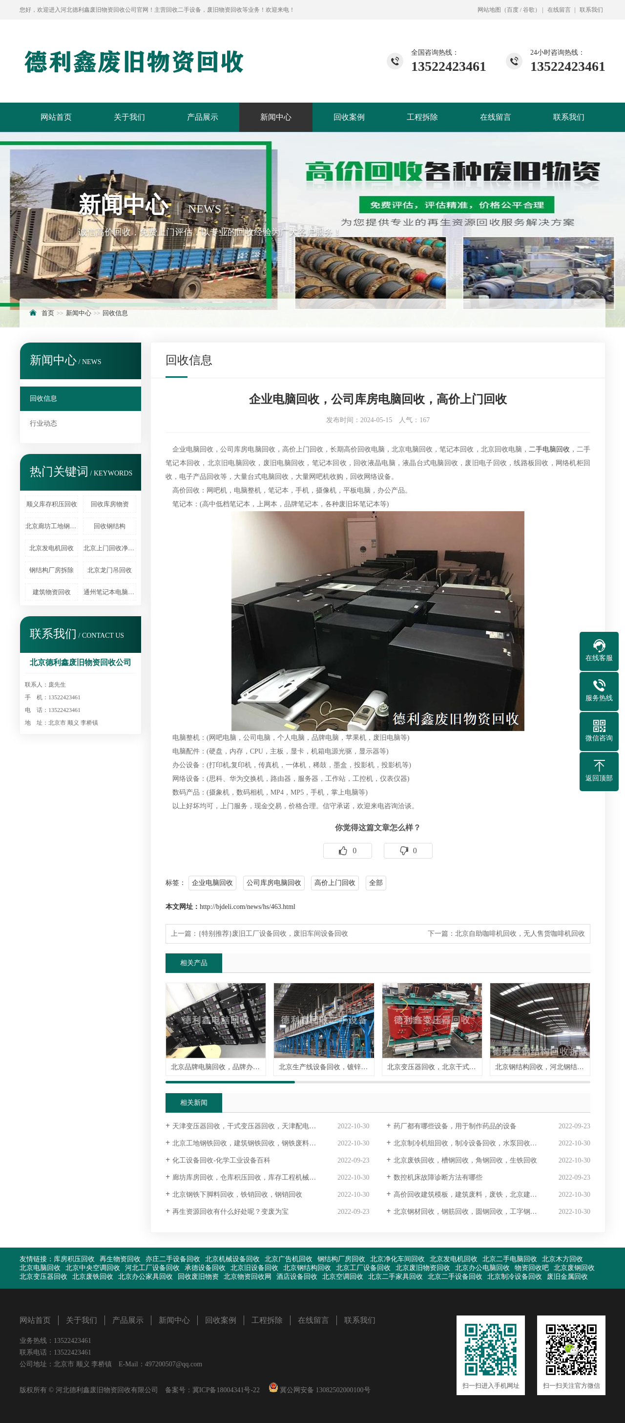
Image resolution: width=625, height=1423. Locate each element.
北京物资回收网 (247, 1276)
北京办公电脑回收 (482, 1268)
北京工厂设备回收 (363, 1268)
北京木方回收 (562, 1259)
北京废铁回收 (92, 1276)
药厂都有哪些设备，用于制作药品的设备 (455, 1126)
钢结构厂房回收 (341, 1259)
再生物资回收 (120, 1259)
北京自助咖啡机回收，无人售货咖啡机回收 (520, 933)
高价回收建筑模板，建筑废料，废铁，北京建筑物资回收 (479, 1194)
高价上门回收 (334, 882)
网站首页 (56, 117)
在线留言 (559, 9)
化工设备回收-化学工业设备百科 (221, 1160)
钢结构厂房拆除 (51, 570)
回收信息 (115, 313)
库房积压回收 (74, 1259)
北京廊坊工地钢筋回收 (51, 526)
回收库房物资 (110, 504)
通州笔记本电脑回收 (109, 592)
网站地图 (489, 9)
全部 (376, 882)
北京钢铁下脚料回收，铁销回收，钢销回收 (237, 1194)
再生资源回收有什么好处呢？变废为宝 (230, 1211)
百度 (513, 9)
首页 (48, 313)
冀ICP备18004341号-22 (226, 1390)
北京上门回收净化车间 (109, 548)
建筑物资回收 (52, 592)
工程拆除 (422, 117)
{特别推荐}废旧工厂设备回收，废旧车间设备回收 (273, 933)
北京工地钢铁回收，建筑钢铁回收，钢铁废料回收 (247, 1143)
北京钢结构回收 (307, 1268)
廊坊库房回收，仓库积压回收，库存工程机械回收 (247, 1177)
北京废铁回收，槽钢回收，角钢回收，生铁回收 (465, 1160)
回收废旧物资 (198, 1276)
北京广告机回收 (288, 1259)
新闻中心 (276, 117)
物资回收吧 (532, 1268)
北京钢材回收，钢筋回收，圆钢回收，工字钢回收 (469, 1211)
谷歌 (529, 9)
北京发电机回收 (51, 548)
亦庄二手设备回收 (173, 1259)
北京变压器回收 (43, 1276)
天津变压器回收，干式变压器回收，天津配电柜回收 (251, 1126)
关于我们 (129, 117)
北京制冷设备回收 (514, 1276)
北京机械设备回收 (232, 1259)
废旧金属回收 (567, 1276)
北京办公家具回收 (145, 1276)
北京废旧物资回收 (423, 1268)
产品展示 (202, 117)
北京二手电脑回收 (509, 1259)
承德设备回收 (205, 1268)
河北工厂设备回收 (152, 1268)
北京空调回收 (342, 1276)
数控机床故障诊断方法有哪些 (438, 1177)
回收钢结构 (109, 526)
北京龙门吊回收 (109, 570)
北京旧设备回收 (254, 1268)
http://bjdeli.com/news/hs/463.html (247, 906)
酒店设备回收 (296, 1276)
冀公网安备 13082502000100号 (324, 1390)
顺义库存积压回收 (51, 504)
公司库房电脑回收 (274, 882)
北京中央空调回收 (92, 1268)
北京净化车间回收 (397, 1259)
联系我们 (591, 9)
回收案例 (349, 117)
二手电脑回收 (549, 449)
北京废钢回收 (574, 1268)
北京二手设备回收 (455, 1276)
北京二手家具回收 (395, 1276)
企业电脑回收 (212, 882)
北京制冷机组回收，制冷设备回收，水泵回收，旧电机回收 (482, 1143)
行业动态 (43, 423)
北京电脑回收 (40, 1268)
